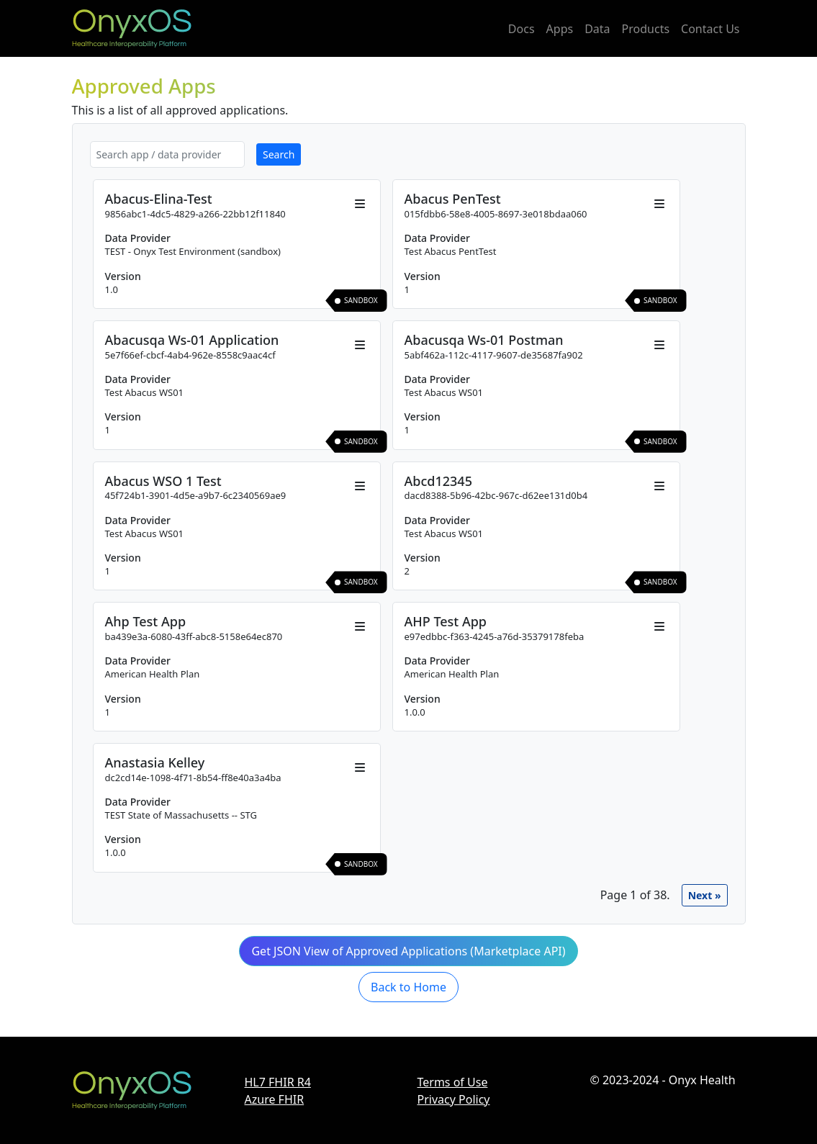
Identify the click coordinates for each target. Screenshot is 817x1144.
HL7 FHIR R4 (278, 1082)
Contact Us (710, 29)
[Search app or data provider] (167, 154)
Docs (521, 29)
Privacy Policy (453, 1099)
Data (597, 29)
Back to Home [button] (408, 987)
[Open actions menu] (360, 204)
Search (278, 154)
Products (646, 29)
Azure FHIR (274, 1099)
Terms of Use (452, 1082)
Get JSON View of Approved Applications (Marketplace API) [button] (408, 951)
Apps (560, 29)
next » (704, 895)
